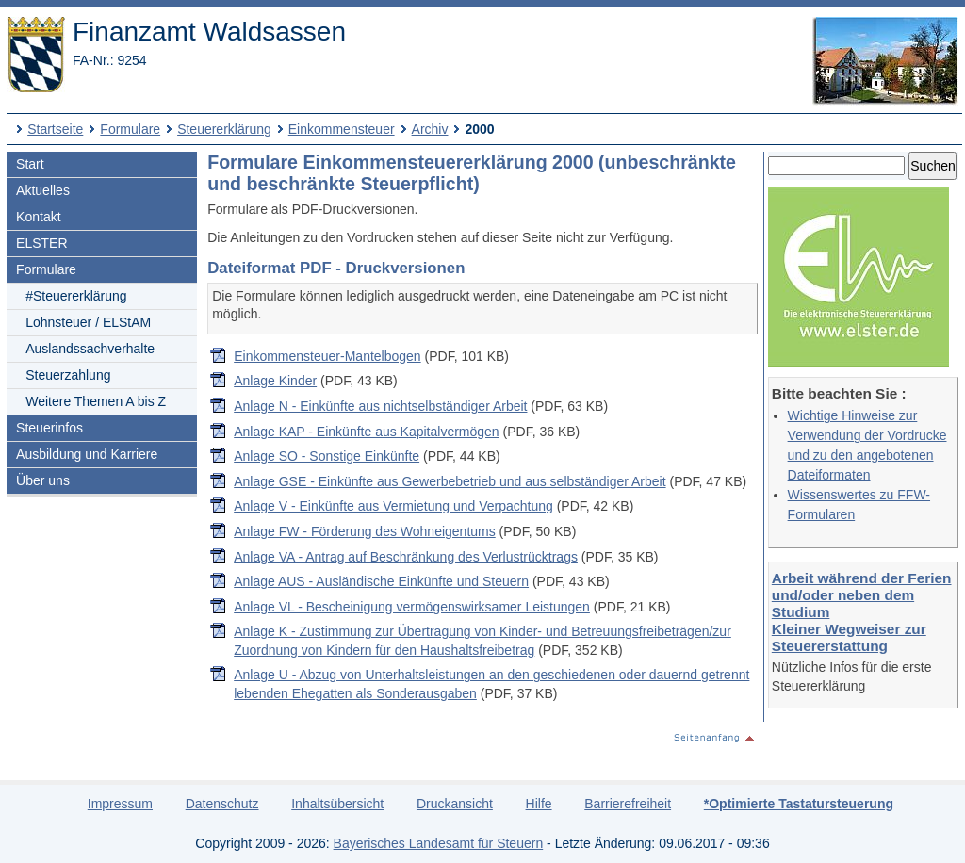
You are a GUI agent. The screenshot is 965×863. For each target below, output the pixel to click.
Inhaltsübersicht (337, 803)
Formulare (130, 129)
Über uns (43, 480)
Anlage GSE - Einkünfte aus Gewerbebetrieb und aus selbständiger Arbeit (449, 481)
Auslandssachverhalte (90, 348)
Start (30, 163)
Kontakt (38, 216)
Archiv (430, 129)
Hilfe (539, 803)
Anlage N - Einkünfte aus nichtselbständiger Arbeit (380, 406)
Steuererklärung (224, 129)
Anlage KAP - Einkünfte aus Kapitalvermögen (366, 431)
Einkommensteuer (341, 129)
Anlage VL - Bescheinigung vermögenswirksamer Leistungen (412, 606)
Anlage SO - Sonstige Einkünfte (326, 456)
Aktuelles (43, 190)
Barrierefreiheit (627, 803)
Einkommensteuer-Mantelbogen (327, 356)
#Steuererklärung (75, 295)
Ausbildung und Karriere (86, 454)
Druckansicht (455, 803)
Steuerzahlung (67, 375)
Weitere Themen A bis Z (95, 401)
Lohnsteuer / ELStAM (88, 322)
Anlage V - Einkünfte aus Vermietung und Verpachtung (393, 505)
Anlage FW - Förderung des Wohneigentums (365, 531)
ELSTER (41, 243)
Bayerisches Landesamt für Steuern (439, 843)
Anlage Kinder (275, 380)
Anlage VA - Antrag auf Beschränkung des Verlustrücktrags (406, 556)
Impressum (120, 803)
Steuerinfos (49, 427)
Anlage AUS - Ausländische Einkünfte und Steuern (381, 581)
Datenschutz (222, 803)
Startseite (55, 129)
